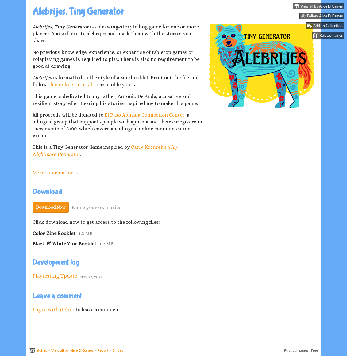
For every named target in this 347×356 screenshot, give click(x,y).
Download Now (50, 207)
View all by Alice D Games (72, 350)
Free (314, 350)
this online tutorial (70, 85)
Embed (118, 350)
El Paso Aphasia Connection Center (144, 115)
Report (102, 350)
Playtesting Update (55, 276)
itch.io (42, 350)
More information (56, 173)
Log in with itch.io (53, 310)
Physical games (296, 350)
